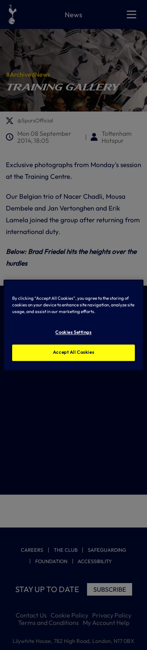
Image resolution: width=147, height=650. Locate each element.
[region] (73, 325)
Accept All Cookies (73, 352)
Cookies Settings (73, 332)
